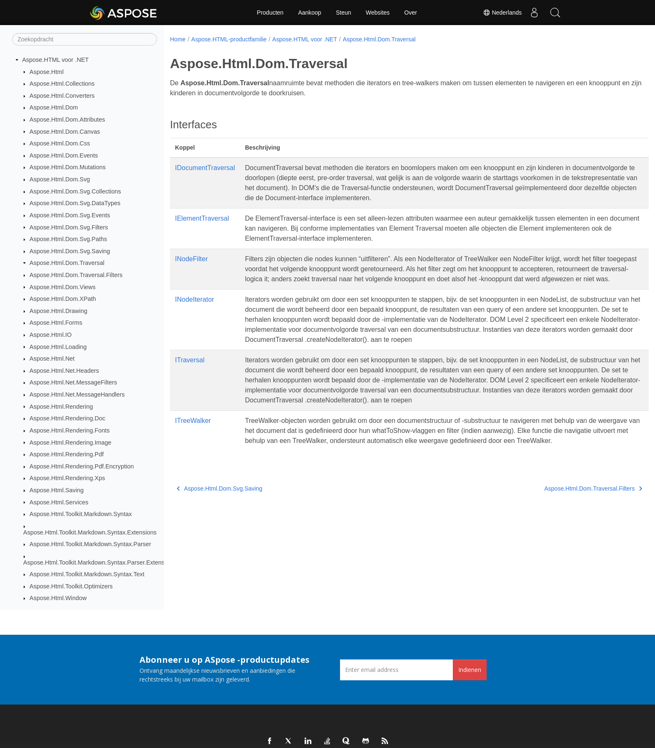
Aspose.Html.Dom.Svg (60, 179)
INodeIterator (194, 309)
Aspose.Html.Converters (62, 95)
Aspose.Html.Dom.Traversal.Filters (76, 275)
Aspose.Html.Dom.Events (64, 155)
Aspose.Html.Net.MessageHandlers (77, 394)
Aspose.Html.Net (52, 358)
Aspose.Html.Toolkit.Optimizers (71, 586)
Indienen (469, 670)
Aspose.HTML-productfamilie (229, 39)
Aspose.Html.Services (59, 502)
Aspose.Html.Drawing (58, 311)
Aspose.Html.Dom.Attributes (67, 119)
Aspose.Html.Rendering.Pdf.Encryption (82, 466)
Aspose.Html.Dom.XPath (63, 298)
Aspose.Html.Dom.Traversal (67, 263)
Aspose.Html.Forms (56, 322)
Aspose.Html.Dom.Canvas (65, 131)
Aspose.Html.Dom (54, 107)
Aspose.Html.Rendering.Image (71, 442)
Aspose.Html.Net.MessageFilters (73, 382)
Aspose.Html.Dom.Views (63, 287)
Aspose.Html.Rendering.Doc (68, 418)
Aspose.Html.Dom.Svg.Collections (75, 191)
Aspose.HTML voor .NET (55, 59)
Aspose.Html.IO (51, 334)
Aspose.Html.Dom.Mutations (68, 167)
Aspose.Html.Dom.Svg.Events (70, 215)
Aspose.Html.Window (58, 598)
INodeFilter (191, 258)
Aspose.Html (47, 72)
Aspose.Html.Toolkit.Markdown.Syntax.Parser (90, 544)
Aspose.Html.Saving (57, 490)
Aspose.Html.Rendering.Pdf (67, 454)
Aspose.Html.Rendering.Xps (67, 478)
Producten (270, 12)
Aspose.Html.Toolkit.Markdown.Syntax (81, 514)
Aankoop (309, 12)
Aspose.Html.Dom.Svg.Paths (68, 239)
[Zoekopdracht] (84, 39)
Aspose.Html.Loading (58, 346)
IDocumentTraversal (205, 167)
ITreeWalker (193, 430)
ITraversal (190, 370)
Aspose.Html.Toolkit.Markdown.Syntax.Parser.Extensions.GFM (107, 562)
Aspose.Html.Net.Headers (64, 370)
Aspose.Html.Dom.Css (60, 143)
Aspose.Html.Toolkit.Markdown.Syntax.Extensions (90, 532)
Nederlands (502, 12)
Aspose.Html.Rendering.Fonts (70, 430)
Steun (343, 12)
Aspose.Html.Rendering (61, 406)
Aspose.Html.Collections (62, 83)
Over (410, 12)
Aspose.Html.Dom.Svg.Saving (70, 251)
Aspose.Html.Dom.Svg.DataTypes (75, 203)
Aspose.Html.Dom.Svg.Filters (69, 227)
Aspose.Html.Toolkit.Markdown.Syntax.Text (87, 574)
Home (177, 39)
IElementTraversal (202, 218)
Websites (378, 12)
